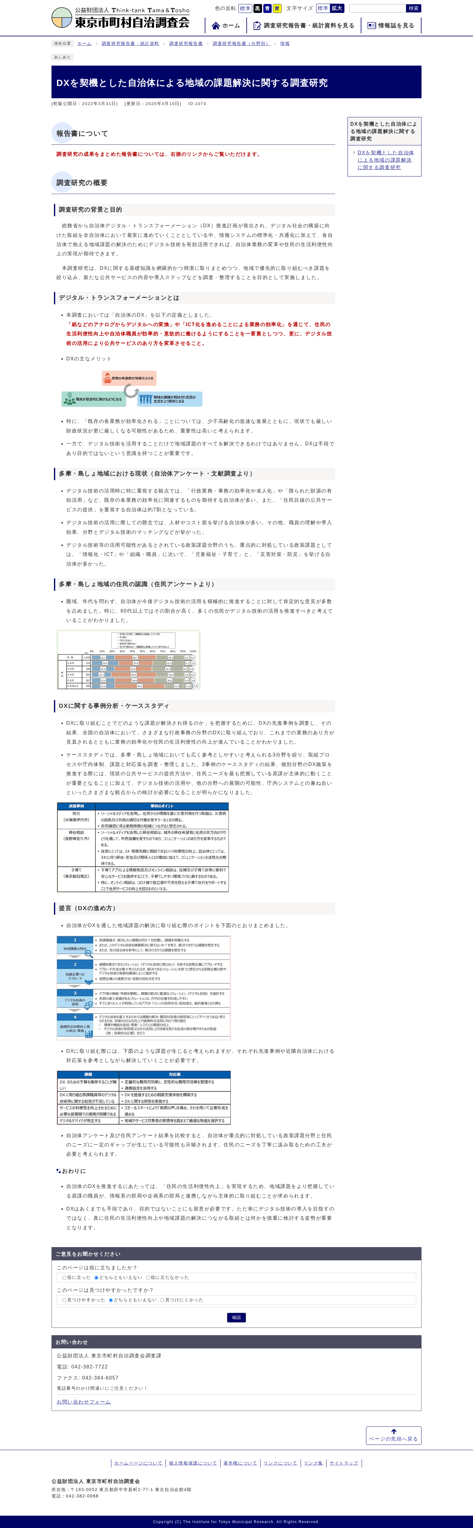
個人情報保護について (193, 1463)
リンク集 (313, 1463)
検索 (414, 8)
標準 (245, 8)
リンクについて (280, 1463)
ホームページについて (138, 1463)
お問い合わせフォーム (84, 1401)
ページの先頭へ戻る (393, 1438)
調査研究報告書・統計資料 (130, 43)
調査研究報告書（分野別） (241, 43)
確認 (236, 1317)
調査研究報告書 (186, 43)
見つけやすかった (86, 1300)
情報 (285, 43)
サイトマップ (344, 1463)
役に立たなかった (170, 1277)
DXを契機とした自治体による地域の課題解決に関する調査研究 (386, 160)
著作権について (240, 1463)
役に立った (79, 1277)
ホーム (84, 43)
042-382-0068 (82, 1496)
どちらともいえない (120, 1277)
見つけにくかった (184, 1300)
